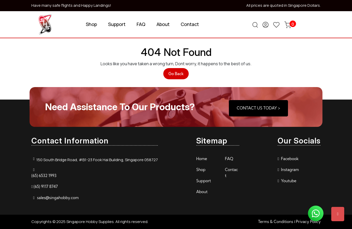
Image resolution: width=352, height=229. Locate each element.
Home (201, 158)
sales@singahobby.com (58, 197)
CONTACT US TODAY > (258, 108)
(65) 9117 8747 (45, 186)
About (163, 24)
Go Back (178, 75)
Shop (91, 24)
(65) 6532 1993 (44, 175)
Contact (190, 24)
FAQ (141, 24)
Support (116, 24)
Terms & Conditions (275, 221)
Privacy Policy (308, 221)
